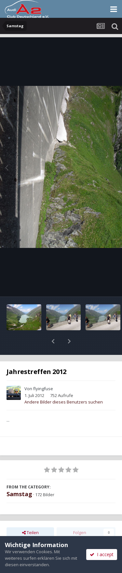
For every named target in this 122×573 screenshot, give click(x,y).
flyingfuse (43, 372)
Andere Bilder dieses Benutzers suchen (63, 385)
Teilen (30, 515)
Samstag (19, 477)
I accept (102, 554)
